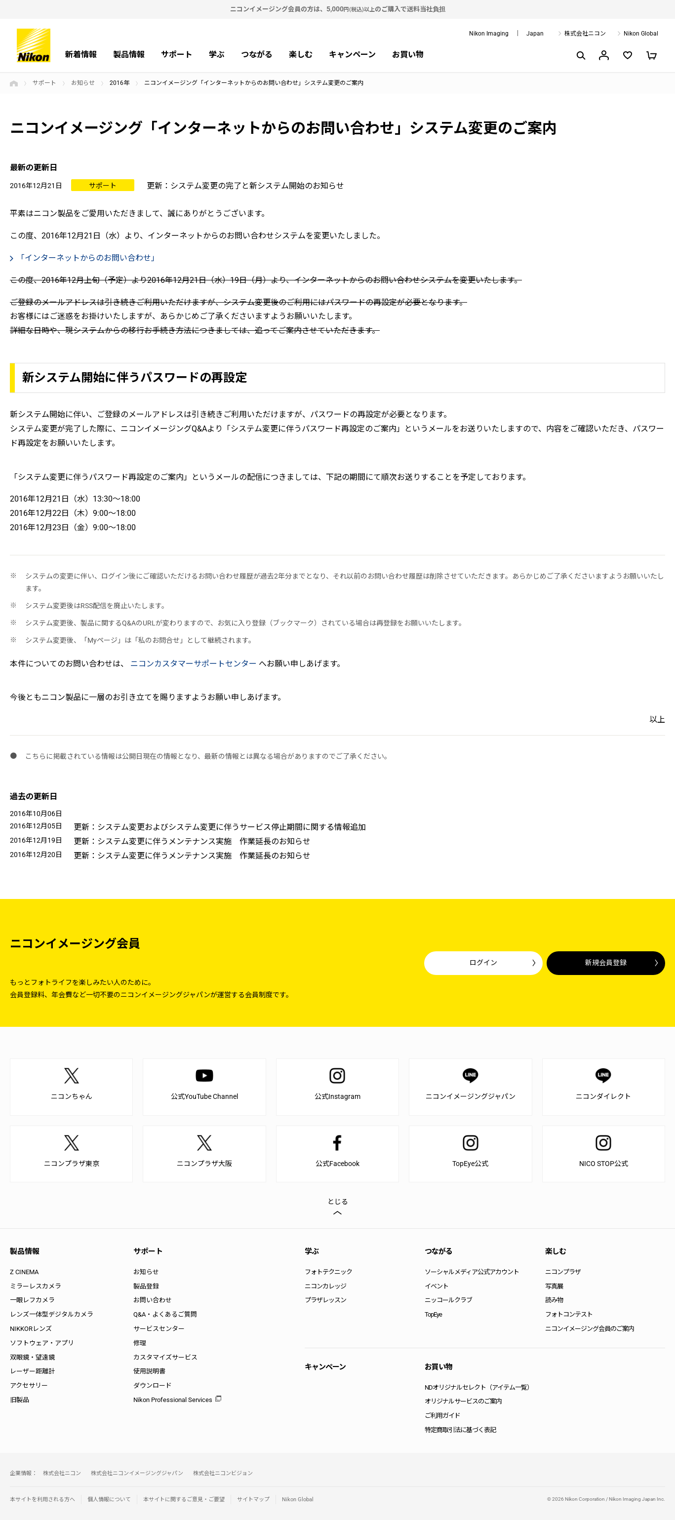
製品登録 (146, 1286)
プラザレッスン (325, 1300)
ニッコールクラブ (448, 1300)
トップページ (14, 83)
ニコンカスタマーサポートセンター (193, 663)
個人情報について (109, 1499)
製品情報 (129, 54)
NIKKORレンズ (31, 1328)
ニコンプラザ (563, 1272)
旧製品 (19, 1399)
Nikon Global (641, 33)
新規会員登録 (606, 963)
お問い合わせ (152, 1300)
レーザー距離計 (32, 1371)
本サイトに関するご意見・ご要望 (184, 1499)
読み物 (554, 1300)
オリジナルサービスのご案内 (463, 1401)
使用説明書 (149, 1371)
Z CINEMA (24, 1272)
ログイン (483, 963)
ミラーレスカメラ (35, 1286)
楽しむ (301, 54)
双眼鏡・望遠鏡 (32, 1357)
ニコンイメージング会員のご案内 (589, 1328)
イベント (436, 1286)
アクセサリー (29, 1385)
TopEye (433, 1314)
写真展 (554, 1286)
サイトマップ (253, 1499)
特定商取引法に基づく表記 (460, 1430)
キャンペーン (352, 54)
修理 (139, 1343)
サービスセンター (159, 1328)
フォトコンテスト (569, 1314)
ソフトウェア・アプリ (42, 1343)
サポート (177, 54)
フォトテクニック (328, 1272)
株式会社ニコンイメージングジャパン (137, 1473)
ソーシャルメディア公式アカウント (472, 1272)
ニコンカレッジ (325, 1286)
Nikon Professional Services (172, 1399)
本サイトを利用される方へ (42, 1499)
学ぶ (217, 54)
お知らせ (83, 82)
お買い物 (408, 54)
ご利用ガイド (442, 1415)
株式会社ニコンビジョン (223, 1473)
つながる (257, 54)
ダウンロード (152, 1385)
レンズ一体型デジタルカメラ (51, 1314)
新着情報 (81, 54)
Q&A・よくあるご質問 (165, 1314)
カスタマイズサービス (165, 1357)
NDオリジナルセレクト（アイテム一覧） (479, 1387)
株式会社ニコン (585, 33)
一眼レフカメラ (32, 1300)
